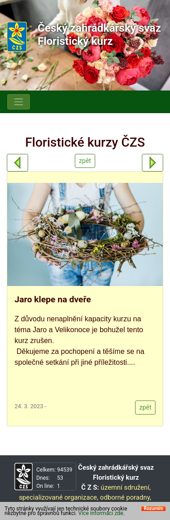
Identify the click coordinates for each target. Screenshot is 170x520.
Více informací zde (100, 513)
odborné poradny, (125, 497)
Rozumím (153, 508)
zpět (85, 160)
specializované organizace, (58, 497)
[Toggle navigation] (18, 102)
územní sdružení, (126, 487)
